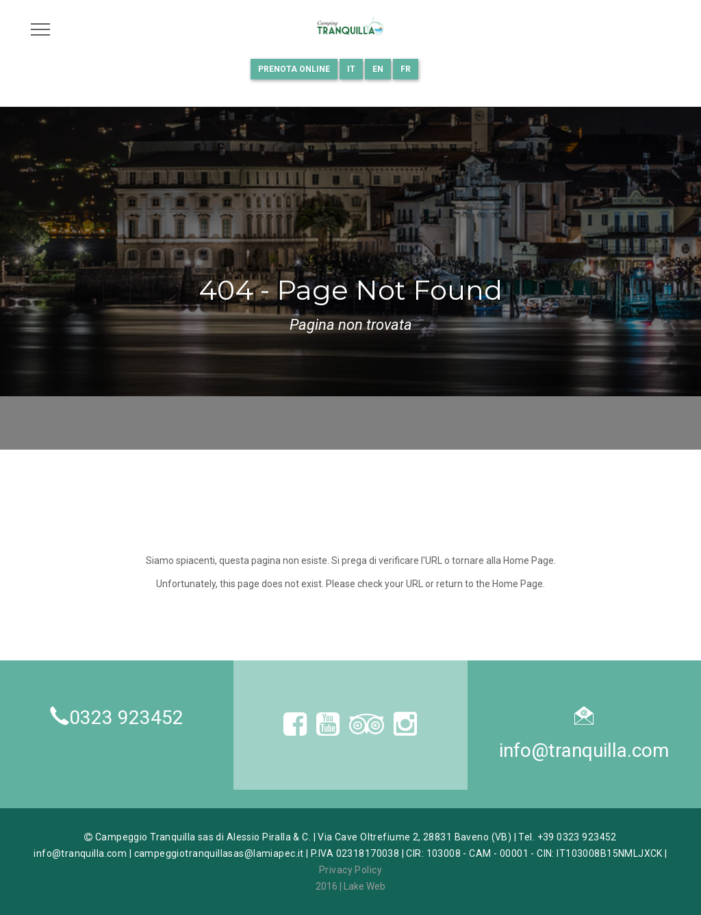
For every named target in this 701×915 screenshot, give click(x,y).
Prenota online (294, 69)
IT (351, 69)
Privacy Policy (350, 869)
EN (377, 69)
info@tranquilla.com (584, 750)
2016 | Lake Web (350, 886)
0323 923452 (126, 717)
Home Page (528, 560)
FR (405, 69)
